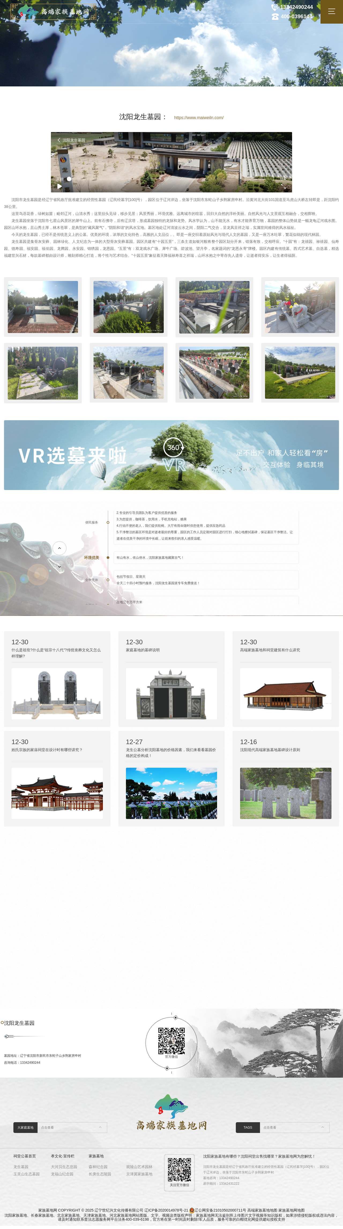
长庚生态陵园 (100, 1177)
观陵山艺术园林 (139, 1170)
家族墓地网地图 (291, 1213)
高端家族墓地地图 (262, 1213)
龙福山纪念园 (62, 1177)
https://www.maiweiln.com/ (199, 117)
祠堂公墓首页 (24, 1159)
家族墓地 (96, 1159)
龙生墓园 (20, 1170)
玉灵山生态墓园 (26, 1177)
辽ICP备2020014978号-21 (166, 1213)
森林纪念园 (98, 1170)
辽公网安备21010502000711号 (220, 1213)
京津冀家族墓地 (139, 1177)
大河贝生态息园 (64, 1170)
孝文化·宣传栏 (62, 1159)
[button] (60, 548)
